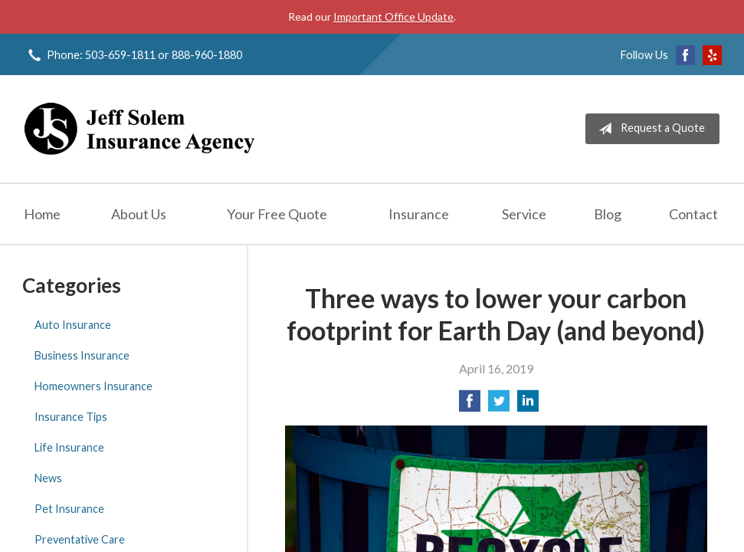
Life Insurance (69, 447)
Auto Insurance (72, 324)
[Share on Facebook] (469, 405)
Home (42, 213)
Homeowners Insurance (93, 386)
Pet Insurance (69, 508)
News (48, 478)
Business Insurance (81, 355)
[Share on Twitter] (499, 405)
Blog (607, 213)
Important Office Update (393, 16)
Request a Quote (648, 129)
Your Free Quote (277, 213)
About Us (138, 213)
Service (524, 213)
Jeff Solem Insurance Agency (139, 129)
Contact (693, 213)
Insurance (418, 213)
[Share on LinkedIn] (528, 405)
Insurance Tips (70, 416)
